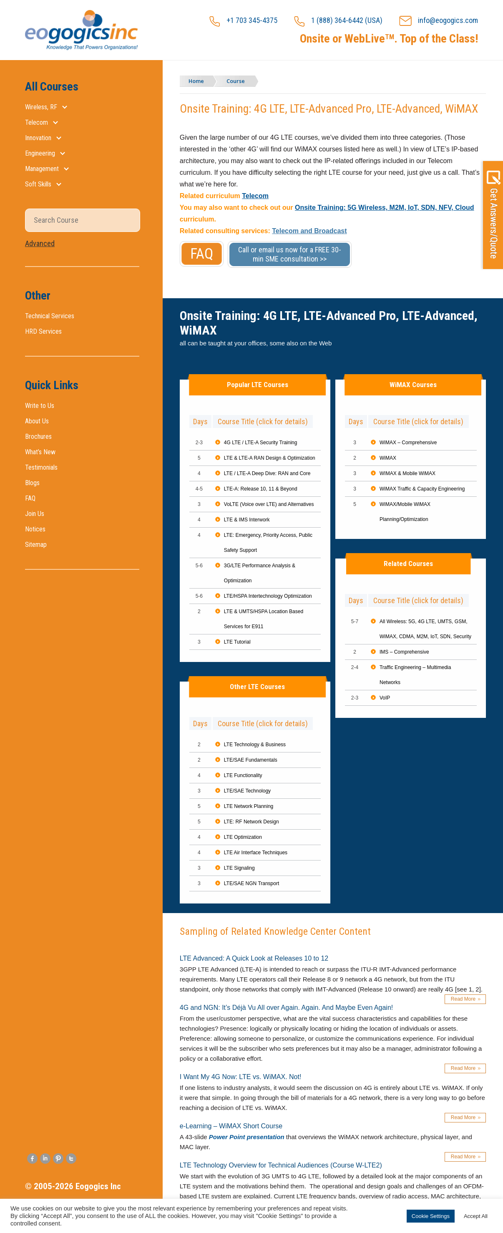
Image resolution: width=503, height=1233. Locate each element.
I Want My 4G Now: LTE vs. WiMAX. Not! (241, 1076)
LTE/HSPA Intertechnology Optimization (268, 596)
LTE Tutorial (237, 642)
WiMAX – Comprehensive (408, 442)
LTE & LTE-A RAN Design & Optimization (269, 458)
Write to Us (39, 406)
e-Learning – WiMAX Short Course (231, 1126)
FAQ (30, 498)
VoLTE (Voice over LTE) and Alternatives (269, 504)
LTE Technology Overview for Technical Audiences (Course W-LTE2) (281, 1165)
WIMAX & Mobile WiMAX (407, 473)
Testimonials (41, 467)
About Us (37, 421)
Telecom (36, 122)
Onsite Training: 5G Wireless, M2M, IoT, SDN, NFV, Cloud (384, 207)
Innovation (38, 138)
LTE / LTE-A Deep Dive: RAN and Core (267, 473)
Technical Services (49, 316)
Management (42, 169)
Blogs (32, 483)
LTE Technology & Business (255, 744)
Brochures (38, 436)
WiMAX (388, 458)
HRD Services (43, 331)
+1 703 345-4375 (243, 21)
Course (238, 81)
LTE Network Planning (249, 806)
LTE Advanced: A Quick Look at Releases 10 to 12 (254, 958)
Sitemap (36, 545)
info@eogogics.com (438, 21)
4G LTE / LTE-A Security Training (260, 442)
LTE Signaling (239, 868)
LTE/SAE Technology (247, 791)
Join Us (34, 514)
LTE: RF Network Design (251, 822)
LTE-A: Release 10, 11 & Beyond (260, 489)
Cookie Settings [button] (431, 1216)
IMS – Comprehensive (404, 652)
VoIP (385, 698)
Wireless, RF (41, 107)
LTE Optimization (243, 837)
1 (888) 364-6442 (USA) (338, 21)
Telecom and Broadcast (309, 230)
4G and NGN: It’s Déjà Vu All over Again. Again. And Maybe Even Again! (286, 1007)
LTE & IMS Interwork (247, 520)
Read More (463, 999)
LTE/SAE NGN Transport (251, 883)
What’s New (40, 452)
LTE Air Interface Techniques (255, 853)
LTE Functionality (243, 775)
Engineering (40, 153)
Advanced (40, 243)
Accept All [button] (476, 1216)
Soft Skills (38, 184)
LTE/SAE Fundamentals (250, 760)
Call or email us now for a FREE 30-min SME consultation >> (289, 254)
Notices (35, 529)
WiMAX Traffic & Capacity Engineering (422, 489)
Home (197, 81)
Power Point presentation (246, 1136)
